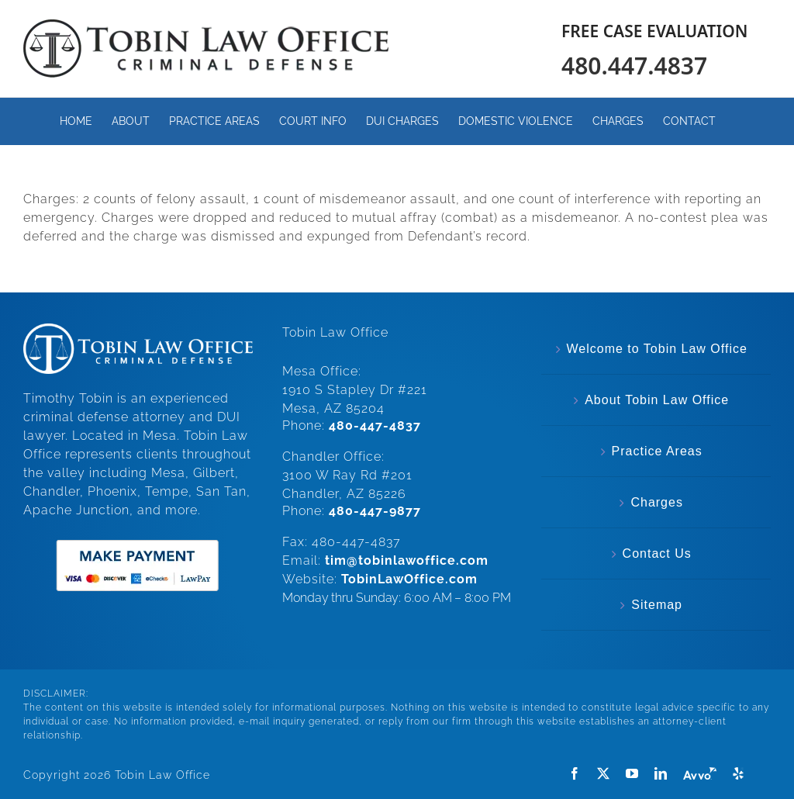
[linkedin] (661, 773)
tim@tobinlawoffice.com (406, 560)
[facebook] (575, 773)
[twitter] (603, 773)
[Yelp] (738, 773)
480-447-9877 (375, 510)
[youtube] (632, 773)
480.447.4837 (634, 65)
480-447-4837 (375, 425)
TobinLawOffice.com (409, 579)
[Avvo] (699, 773)
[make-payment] (137, 538)
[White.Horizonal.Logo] (138, 329)
